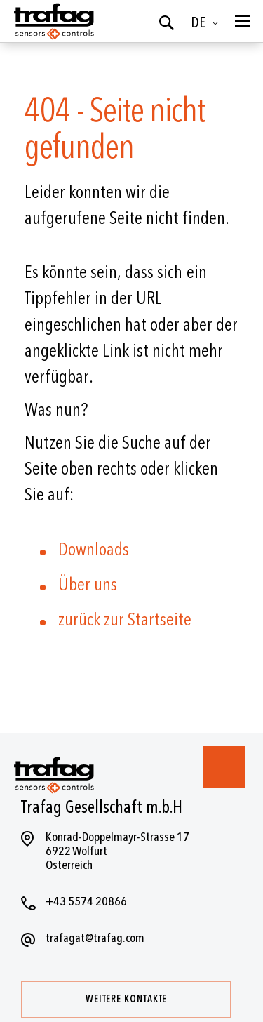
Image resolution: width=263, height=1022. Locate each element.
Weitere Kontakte (126, 999)
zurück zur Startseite (124, 619)
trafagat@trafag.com (95, 938)
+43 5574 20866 (86, 901)
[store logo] (53, 21)
